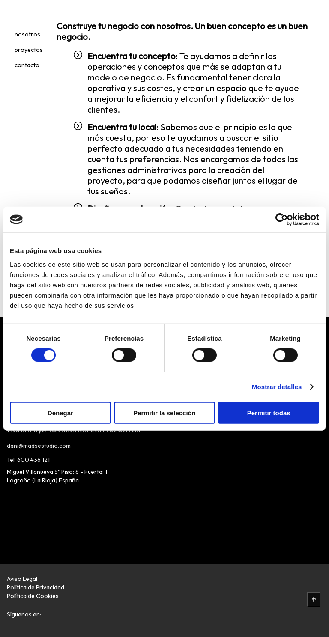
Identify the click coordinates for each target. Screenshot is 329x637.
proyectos (29, 50)
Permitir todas (268, 412)
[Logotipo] (20, 14)
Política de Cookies (33, 596)
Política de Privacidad (35, 587)
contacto (27, 65)
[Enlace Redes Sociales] (49, 617)
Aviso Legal (22, 579)
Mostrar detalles (277, 386)
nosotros (27, 34)
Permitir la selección (164, 412)
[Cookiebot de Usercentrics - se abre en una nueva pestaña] (281, 219)
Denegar (60, 412)
